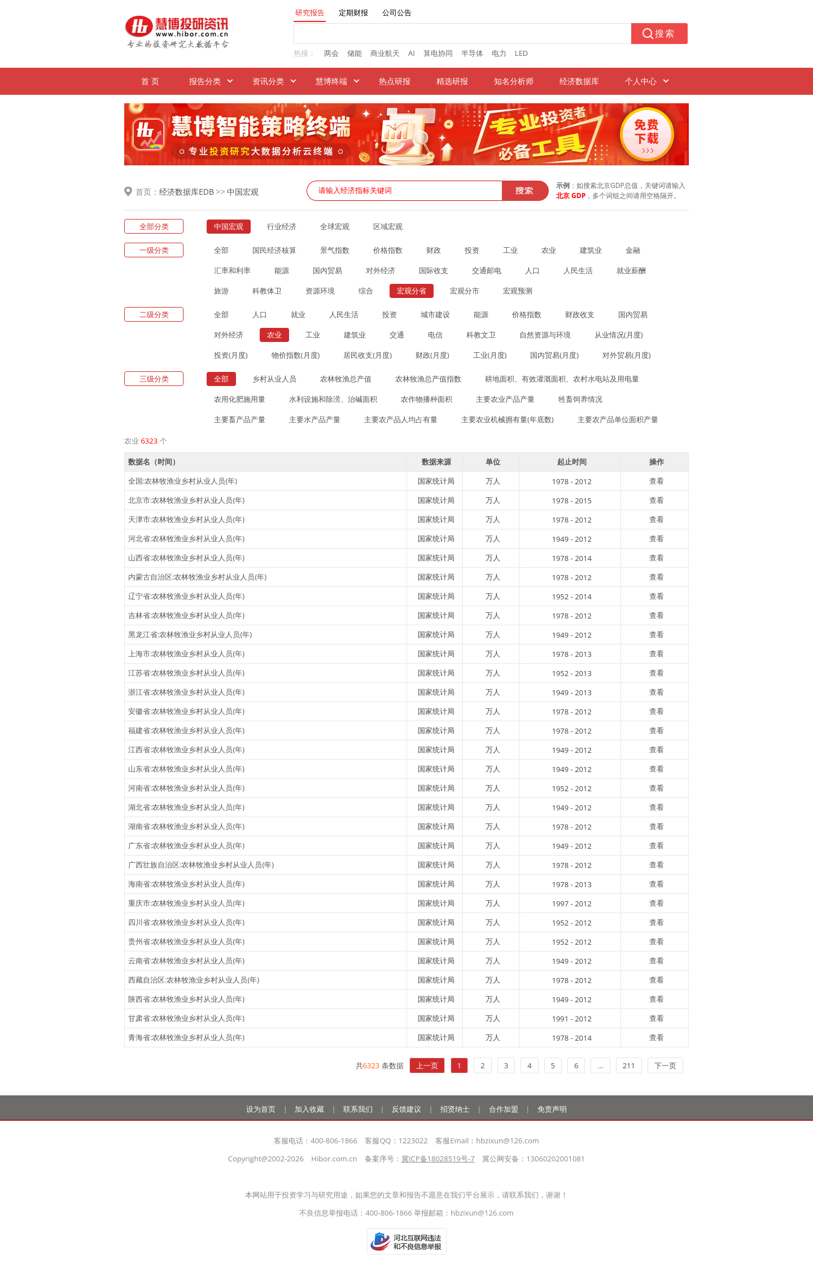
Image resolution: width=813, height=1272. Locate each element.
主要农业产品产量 (505, 399)
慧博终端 (331, 81)
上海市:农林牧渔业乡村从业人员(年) (186, 653)
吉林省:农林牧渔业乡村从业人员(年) (186, 615)
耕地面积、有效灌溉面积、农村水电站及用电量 (562, 379)
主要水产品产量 (314, 419)
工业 (510, 250)
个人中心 (641, 81)
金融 (633, 250)
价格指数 (388, 250)
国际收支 (433, 270)
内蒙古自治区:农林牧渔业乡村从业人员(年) (197, 577)
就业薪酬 (631, 270)
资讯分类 (268, 81)
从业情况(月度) (619, 335)
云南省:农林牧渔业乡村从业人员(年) (186, 960)
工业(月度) (490, 355)
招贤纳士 (455, 1109)
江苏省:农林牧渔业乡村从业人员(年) (186, 673)
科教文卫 (481, 335)
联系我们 (358, 1109)
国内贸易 (327, 270)
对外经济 (380, 270)
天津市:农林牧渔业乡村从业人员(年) (186, 519)
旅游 (221, 291)
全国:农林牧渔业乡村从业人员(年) (182, 481)
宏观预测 (517, 291)
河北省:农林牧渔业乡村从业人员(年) (186, 538)
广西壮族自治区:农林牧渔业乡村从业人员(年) (201, 864)
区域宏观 (388, 226)
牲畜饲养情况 (580, 399)
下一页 (665, 1065)
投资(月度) (231, 355)
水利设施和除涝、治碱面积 (333, 399)
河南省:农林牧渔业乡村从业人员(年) (186, 788)
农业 (548, 250)
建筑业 (591, 250)
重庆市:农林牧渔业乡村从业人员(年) (186, 903)
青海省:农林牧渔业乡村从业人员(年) (186, 1037)
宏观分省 (411, 291)
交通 (397, 335)
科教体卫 (267, 291)
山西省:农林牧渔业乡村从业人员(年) (186, 557)
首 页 (150, 81)
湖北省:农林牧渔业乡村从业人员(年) (186, 807)
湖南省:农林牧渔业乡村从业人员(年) (186, 826)
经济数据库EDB (186, 191)
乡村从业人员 (274, 379)
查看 (656, 481)
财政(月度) (432, 355)
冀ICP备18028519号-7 (438, 1158)
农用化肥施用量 (239, 399)
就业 (298, 314)
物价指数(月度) (296, 355)
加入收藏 (309, 1109)
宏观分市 (464, 291)
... (600, 1065)
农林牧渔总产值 (345, 379)
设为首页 (261, 1109)
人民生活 (578, 270)
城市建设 (435, 314)
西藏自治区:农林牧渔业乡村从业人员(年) (193, 980)
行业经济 (281, 226)
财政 (433, 250)
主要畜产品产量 (239, 419)
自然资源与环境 (545, 335)
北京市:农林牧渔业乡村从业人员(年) (186, 500)
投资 (472, 250)
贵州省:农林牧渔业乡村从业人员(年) (186, 941)
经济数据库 (579, 81)
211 (629, 1065)
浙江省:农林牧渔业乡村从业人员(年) (186, 692)
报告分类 (205, 81)
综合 (366, 291)
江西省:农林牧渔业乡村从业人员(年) (186, 749)
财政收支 (580, 314)
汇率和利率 (232, 270)
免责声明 (552, 1109)
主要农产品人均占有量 (401, 419)
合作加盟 (503, 1109)
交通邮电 (486, 270)
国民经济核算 (274, 250)
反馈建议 (406, 1109)
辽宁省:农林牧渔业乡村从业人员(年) (186, 596)
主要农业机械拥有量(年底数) (507, 419)
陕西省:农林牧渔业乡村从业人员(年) (186, 999)
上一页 (427, 1065)
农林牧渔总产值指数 (428, 379)
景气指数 (334, 250)
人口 (532, 270)
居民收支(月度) (367, 355)
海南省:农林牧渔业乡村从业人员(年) (186, 884)
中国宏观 (243, 191)
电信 (435, 335)
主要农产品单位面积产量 (618, 419)
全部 (221, 250)
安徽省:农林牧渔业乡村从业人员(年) (186, 711)
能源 (281, 270)
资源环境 (320, 291)
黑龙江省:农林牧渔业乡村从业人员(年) (190, 634)
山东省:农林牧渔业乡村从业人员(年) (186, 769)
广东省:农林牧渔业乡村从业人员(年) (186, 845)
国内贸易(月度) (554, 355)
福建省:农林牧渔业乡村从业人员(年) (186, 730)
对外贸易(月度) (626, 355)
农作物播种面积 (426, 399)
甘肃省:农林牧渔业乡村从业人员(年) (186, 1018)
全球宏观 (334, 226)
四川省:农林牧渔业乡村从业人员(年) (186, 922)
